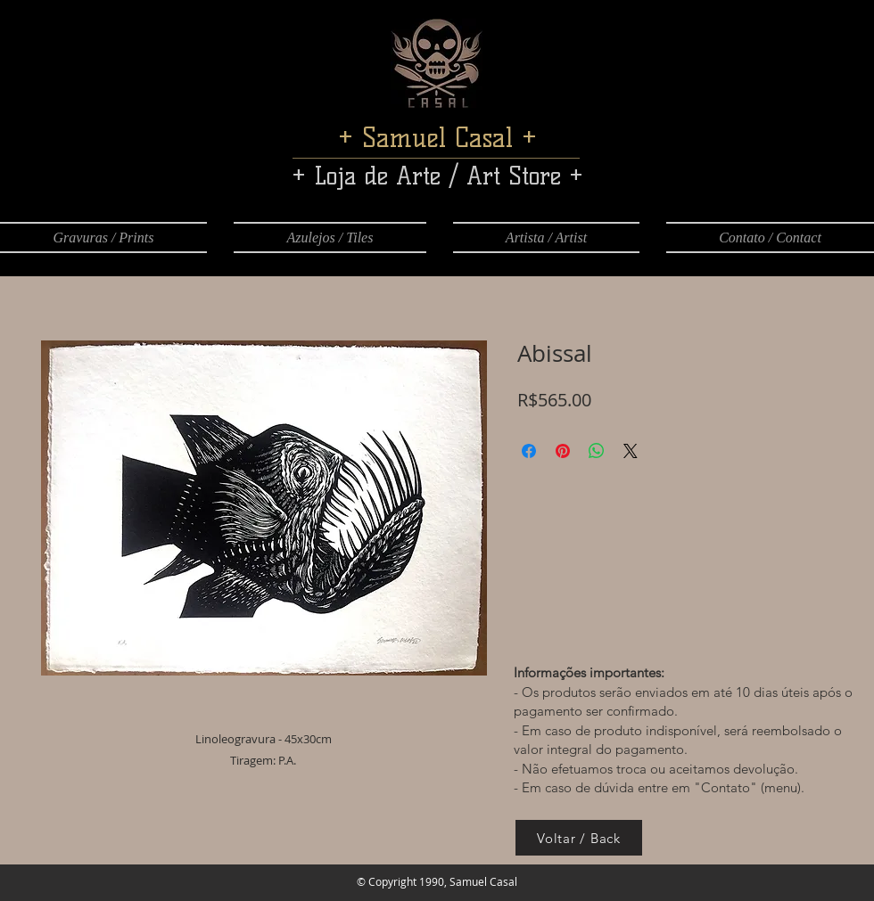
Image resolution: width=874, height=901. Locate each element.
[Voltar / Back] (578, 838)
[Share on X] (630, 451)
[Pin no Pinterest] (562, 451)
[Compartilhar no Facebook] (529, 451)
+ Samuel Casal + (437, 137)
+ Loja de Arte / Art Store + (437, 176)
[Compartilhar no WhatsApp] (596, 451)
